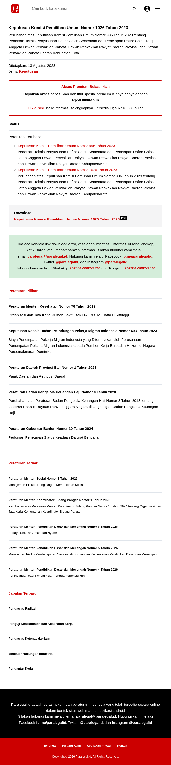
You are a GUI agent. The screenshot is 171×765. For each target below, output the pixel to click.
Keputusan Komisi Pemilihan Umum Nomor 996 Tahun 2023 (66, 146)
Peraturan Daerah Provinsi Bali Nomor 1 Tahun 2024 (52, 367)
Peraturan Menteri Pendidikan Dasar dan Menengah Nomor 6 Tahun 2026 (63, 526)
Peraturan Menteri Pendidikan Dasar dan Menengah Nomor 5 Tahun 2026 (63, 548)
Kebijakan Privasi (99, 745)
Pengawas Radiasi (22, 608)
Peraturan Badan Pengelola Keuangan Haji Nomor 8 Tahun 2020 (62, 392)
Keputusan (28, 71)
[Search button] (134, 8)
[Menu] (157, 8)
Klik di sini (36, 108)
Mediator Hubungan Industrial (31, 654)
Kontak (122, 745)
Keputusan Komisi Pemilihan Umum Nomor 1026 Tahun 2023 (67, 170)
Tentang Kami (71, 745)
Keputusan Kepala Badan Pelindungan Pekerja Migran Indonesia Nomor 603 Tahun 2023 (83, 331)
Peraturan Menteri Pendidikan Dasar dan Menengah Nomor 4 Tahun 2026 (63, 569)
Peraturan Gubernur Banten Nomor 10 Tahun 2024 (51, 429)
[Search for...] (79, 8)
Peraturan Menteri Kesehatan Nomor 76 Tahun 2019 (52, 306)
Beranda (50, 745)
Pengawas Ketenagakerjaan (29, 638)
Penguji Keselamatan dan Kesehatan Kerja (41, 624)
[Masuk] (147, 9)
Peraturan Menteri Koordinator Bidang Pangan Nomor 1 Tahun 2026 (59, 500)
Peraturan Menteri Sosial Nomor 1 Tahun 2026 (43, 478)
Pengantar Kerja (21, 668)
